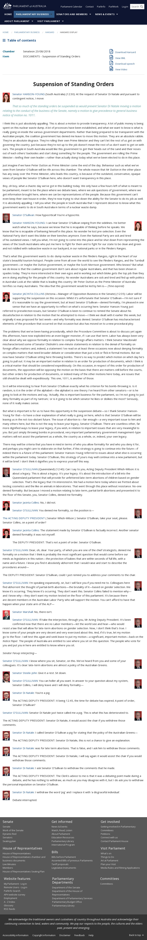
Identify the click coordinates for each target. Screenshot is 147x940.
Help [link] (91, 935)
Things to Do (107, 857)
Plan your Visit (108, 864)
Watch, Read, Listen (62, 830)
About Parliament (17, 21)
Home (8, 14)
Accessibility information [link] (15, 935)
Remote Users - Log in (15, 887)
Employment (10, 898)
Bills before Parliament (64, 857)
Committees (106, 883)
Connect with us (109, 837)
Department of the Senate (66, 887)
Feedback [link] (79, 935)
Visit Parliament (48, 21)
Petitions (105, 833)
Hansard (49, 32)
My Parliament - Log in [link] (15, 883)
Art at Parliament (109, 860)
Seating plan (9, 841)
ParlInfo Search (12, 890)
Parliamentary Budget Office (67, 901)
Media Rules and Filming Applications (120, 867)
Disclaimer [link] (64, 935)
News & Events (104, 14)
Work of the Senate (13, 830)
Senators (7, 837)
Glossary (8, 905)
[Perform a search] (141, 6)
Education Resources (63, 837)
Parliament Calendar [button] (71, 6)
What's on (106, 853)
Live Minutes (9, 864)
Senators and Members (72, 14)
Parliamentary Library (63, 841)
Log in (125, 6)
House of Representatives (17, 853)
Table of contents (19, 40)
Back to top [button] (136, 935)
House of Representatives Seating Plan (23, 871)
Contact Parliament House (114, 841)
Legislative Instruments (64, 867)
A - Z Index (9, 901)
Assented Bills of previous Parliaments (72, 860)
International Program (63, 844)
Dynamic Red (9, 833)
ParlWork (114, 6)
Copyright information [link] (44, 935)
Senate (6, 826)
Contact (90, 6)
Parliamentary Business (32, 14)
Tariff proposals (60, 864)
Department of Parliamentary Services (72, 898)
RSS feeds (9, 909)
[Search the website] (137, 6)
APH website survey (14, 894)
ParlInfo (101, 6)
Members (8, 867)
